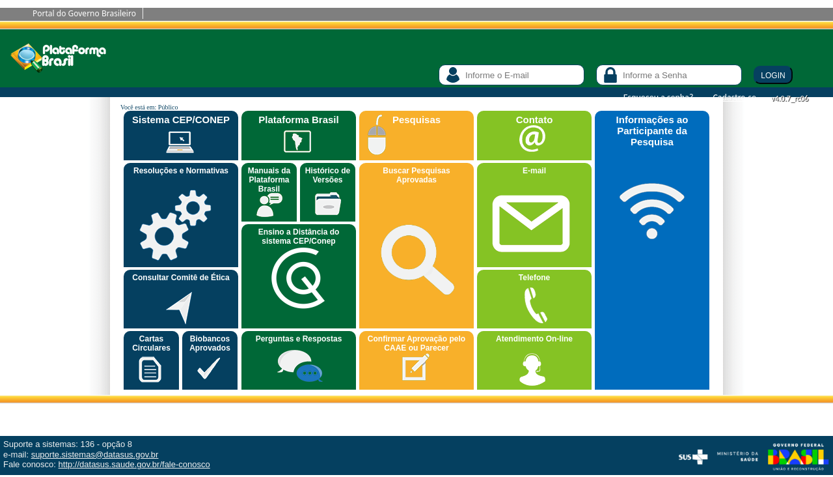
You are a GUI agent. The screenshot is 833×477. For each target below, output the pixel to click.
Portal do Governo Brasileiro (84, 13)
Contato (534, 119)
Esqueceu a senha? (658, 97)
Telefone (534, 277)
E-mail (534, 170)
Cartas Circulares (151, 343)
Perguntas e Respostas (299, 338)
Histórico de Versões (327, 175)
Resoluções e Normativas (180, 170)
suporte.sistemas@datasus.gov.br (95, 454)
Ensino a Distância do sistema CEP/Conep (299, 236)
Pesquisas (416, 119)
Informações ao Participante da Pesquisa (652, 130)
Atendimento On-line (534, 338)
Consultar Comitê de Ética (180, 277)
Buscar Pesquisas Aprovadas (416, 175)
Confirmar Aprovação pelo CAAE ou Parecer (416, 343)
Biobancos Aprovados (209, 343)
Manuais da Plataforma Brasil (269, 180)
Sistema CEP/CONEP (181, 119)
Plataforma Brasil (298, 119)
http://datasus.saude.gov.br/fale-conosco (134, 464)
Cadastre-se (734, 97)
